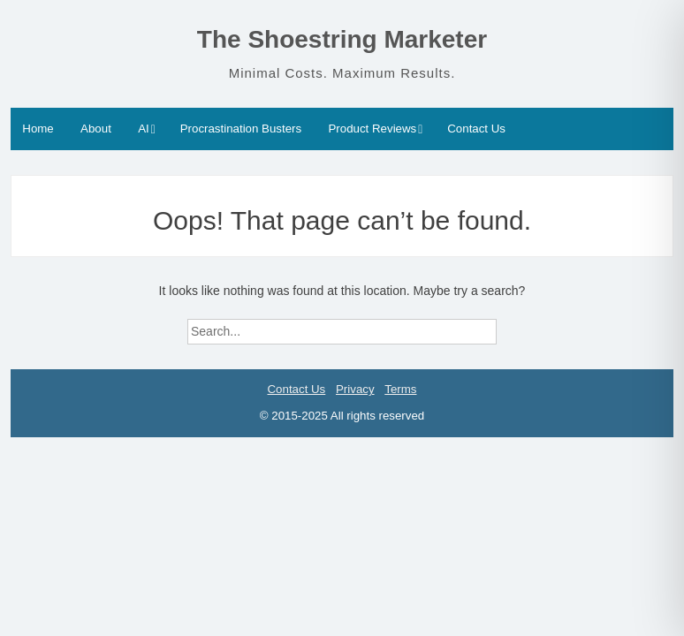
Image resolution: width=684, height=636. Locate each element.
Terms (400, 389)
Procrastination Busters (240, 128)
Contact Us (476, 128)
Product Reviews (372, 128)
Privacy (355, 389)
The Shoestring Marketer (342, 39)
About (95, 128)
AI (143, 128)
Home (37, 128)
